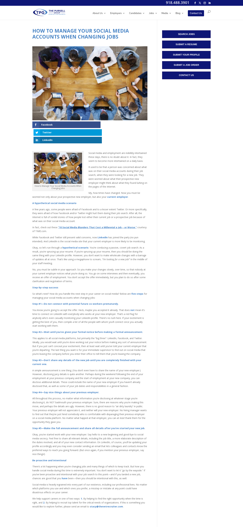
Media (164, 13)
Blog (177, 13)
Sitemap (93, 516)
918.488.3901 (177, 2)
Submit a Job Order (186, 65)
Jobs (151, 13)
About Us (98, 13)
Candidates (135, 13)
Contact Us (196, 13)
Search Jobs (186, 34)
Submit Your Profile (186, 54)
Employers (116, 13)
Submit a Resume (186, 44)
